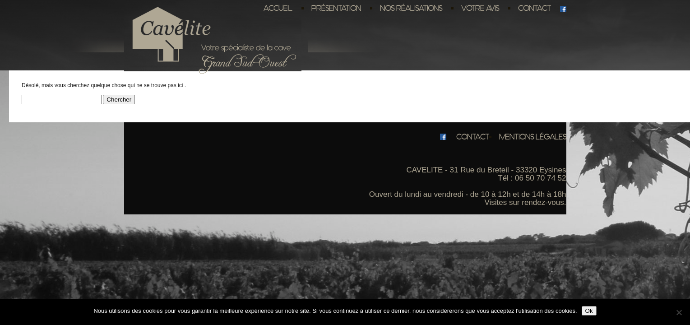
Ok (589, 310)
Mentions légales (532, 136)
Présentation (336, 8)
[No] (678, 312)
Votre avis (480, 8)
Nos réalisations (411, 8)
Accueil (278, 8)
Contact (534, 8)
